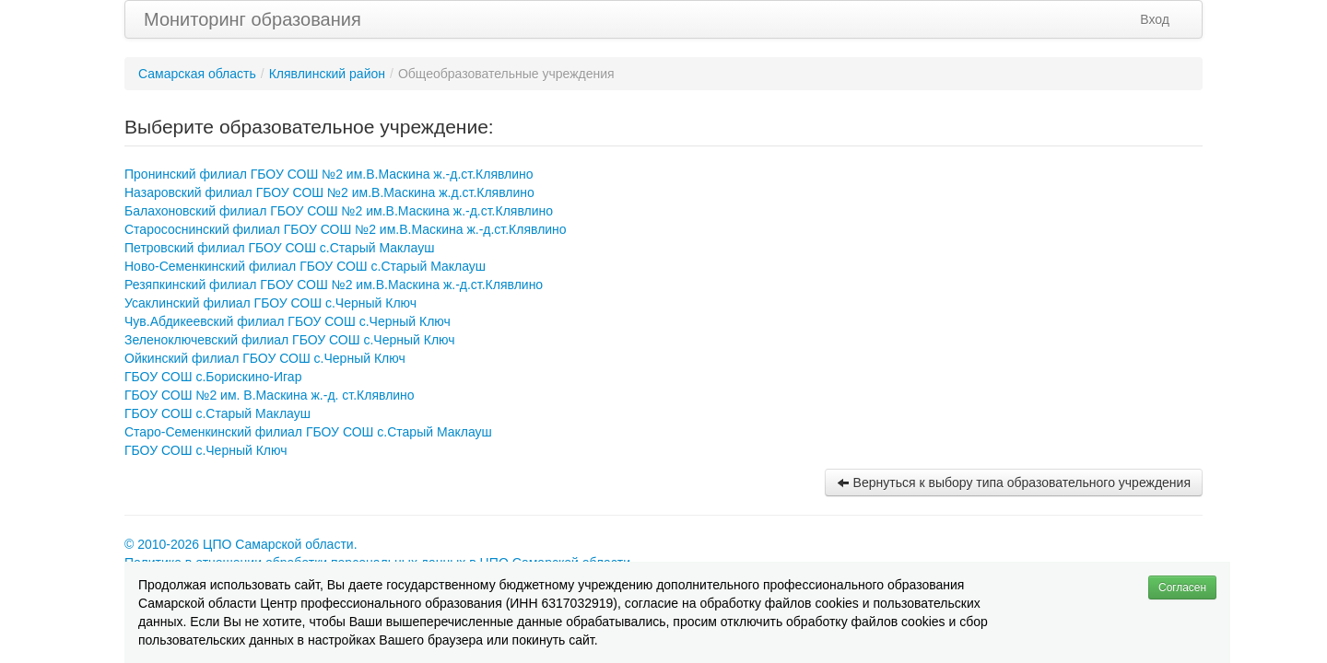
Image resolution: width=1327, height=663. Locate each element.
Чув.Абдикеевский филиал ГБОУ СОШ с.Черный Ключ (287, 321)
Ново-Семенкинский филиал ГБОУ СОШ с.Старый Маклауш (305, 266)
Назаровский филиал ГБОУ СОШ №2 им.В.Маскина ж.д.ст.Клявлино (329, 192)
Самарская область (197, 73)
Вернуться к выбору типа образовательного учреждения (1014, 482)
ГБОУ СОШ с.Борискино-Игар (212, 376)
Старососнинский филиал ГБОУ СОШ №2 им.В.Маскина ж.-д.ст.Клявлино (345, 229)
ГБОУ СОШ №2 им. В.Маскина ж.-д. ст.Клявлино (269, 395)
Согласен (1182, 587)
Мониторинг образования (252, 19)
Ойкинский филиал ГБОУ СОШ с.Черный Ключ (264, 358)
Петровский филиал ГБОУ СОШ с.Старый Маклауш (279, 247)
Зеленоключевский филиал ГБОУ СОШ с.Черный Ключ (289, 339)
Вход (1154, 19)
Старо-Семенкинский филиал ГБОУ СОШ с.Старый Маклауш (308, 432)
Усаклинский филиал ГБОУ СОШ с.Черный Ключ (270, 303)
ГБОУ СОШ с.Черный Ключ (206, 450)
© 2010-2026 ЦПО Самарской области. (241, 544)
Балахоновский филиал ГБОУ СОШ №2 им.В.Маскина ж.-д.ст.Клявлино (338, 211)
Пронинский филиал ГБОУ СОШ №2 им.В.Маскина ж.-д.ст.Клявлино (329, 174)
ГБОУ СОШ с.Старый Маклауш (217, 413)
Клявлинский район (327, 73)
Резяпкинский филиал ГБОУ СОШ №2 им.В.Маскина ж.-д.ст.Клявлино (333, 284)
